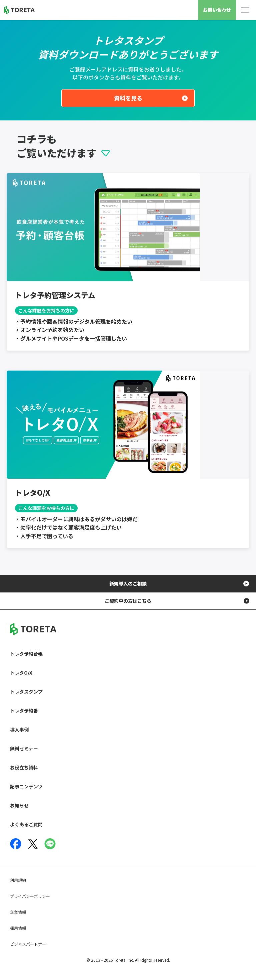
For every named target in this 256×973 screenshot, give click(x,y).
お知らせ (19, 805)
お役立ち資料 (24, 767)
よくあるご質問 (26, 824)
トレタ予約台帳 (26, 653)
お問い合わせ (217, 9)
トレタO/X (21, 672)
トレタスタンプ (26, 691)
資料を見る (128, 98)
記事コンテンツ (26, 786)
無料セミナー (24, 748)
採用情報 (18, 928)
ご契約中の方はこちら (128, 600)
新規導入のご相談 (128, 583)
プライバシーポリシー (30, 896)
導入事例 (19, 729)
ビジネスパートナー (28, 944)
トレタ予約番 (24, 710)
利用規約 (18, 880)
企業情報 (18, 912)
